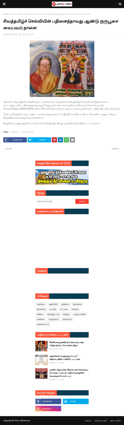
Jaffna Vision (11, 34)
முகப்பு (88, 421)
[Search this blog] (55, 201)
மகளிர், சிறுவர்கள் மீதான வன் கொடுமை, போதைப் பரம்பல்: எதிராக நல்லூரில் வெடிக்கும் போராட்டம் (68, 372)
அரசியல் (41, 304)
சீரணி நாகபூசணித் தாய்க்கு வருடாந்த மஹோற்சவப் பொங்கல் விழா (66, 344)
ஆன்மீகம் (15, 132)
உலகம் (53, 309)
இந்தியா (65, 304)
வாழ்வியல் (53, 319)
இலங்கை (77, 304)
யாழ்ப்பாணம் (16, 14)
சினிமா (40, 314)
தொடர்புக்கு (115, 421)
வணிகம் (41, 319)
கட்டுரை (64, 309)
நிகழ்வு (66, 314)
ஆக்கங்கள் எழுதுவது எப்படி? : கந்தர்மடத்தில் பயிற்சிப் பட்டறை (64, 358)
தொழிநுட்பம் (53, 314)
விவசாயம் (67, 319)
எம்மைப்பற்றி (100, 421)
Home (6, 14)
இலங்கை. (41, 309)
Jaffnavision (24, 421)
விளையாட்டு (43, 324)
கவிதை (75, 309)
